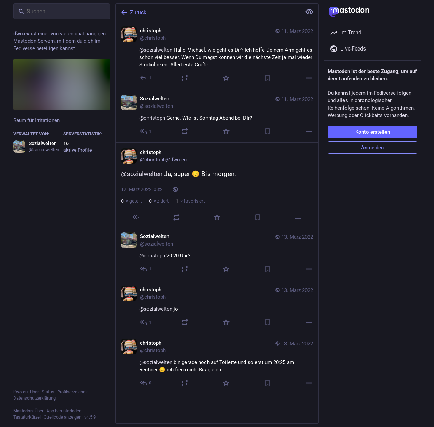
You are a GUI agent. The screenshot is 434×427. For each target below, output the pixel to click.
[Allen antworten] (146, 131)
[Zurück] (208, 12)
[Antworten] (146, 78)
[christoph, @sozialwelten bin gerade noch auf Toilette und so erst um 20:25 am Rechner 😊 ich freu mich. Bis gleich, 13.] (217, 363)
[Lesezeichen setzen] (267, 78)
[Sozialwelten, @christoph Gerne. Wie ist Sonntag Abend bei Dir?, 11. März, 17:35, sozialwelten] (217, 115)
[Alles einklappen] (309, 12)
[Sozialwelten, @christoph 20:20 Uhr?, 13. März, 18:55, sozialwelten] (217, 253)
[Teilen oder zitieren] (185, 78)
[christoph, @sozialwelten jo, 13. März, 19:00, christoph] (217, 306)
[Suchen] (61, 11)
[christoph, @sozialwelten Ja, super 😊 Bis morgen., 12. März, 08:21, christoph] (217, 184)
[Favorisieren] (226, 78)
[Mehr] (309, 78)
